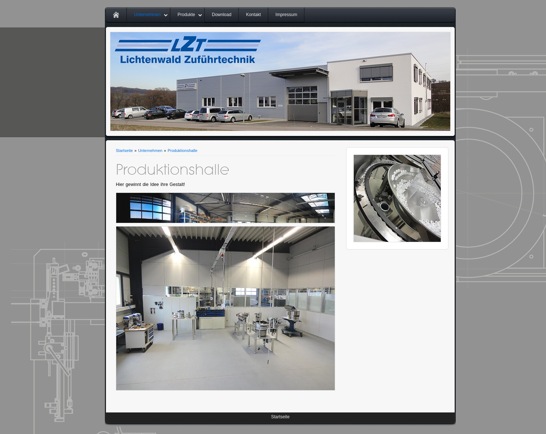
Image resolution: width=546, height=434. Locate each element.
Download (221, 14)
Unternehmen (147, 14)
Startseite (124, 150)
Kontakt (253, 14)
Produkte (186, 14)
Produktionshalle (182, 150)
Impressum (286, 14)
